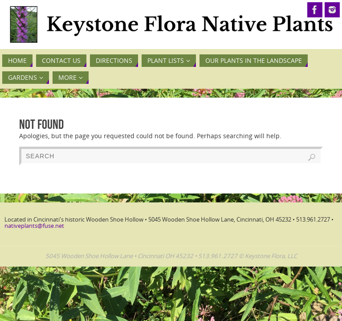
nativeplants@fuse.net (34, 226)
